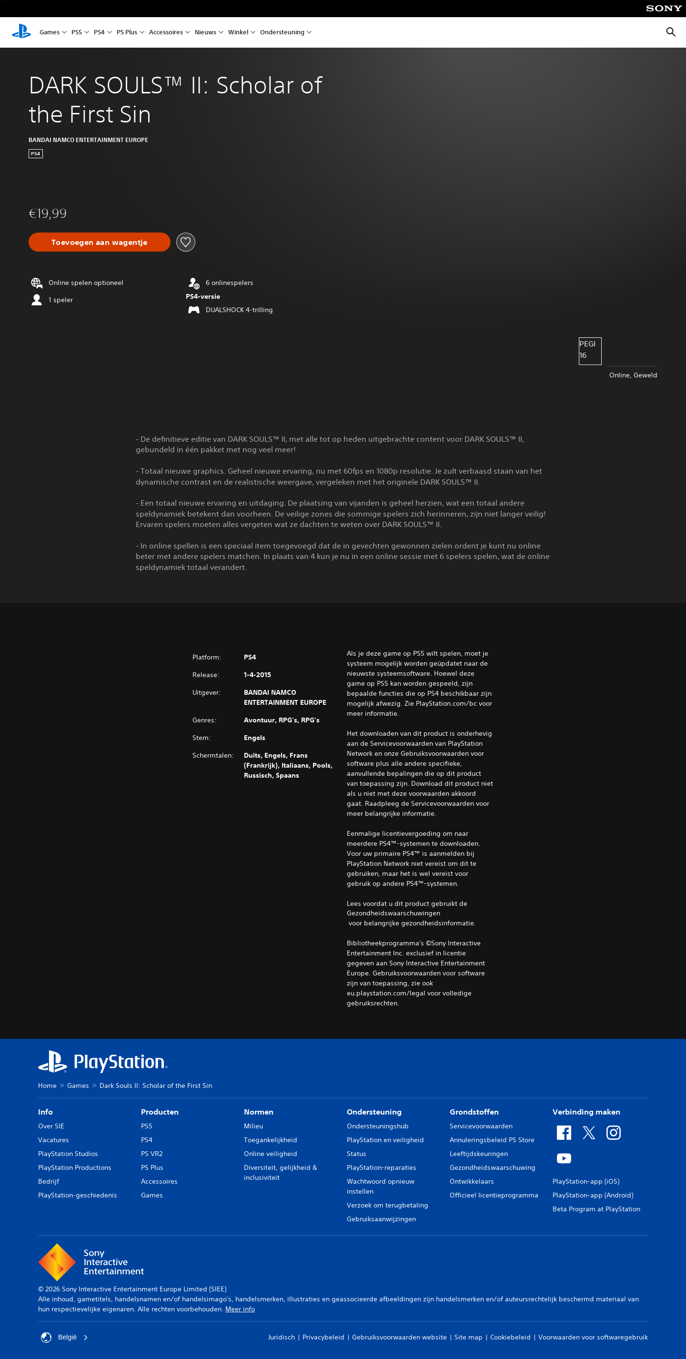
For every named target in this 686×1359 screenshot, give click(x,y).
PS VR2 (151, 1153)
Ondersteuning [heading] (374, 1111)
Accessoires (166, 33)
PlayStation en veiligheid (385, 1140)
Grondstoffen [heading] (474, 1111)
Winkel (238, 33)
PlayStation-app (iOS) (586, 1181)
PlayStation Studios (68, 1153)
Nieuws (205, 33)
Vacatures (53, 1140)
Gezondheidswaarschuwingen (393, 913)
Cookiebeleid (510, 1337)
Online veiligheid (270, 1153)
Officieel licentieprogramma (494, 1195)
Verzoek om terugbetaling (387, 1205)
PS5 (76, 33)
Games (50, 33)
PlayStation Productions (74, 1167)
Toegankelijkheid (270, 1140)
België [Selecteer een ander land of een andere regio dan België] (64, 1337)
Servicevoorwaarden (481, 1126)
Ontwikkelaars (472, 1181)
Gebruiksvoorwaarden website (399, 1337)
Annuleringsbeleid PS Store (492, 1140)
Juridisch (281, 1337)
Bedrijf (48, 1181)
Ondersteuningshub (378, 1126)
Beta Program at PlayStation (596, 1209)
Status (356, 1153)
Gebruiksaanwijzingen (381, 1219)
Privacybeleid (323, 1337)
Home (47, 1085)
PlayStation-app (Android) (593, 1195)
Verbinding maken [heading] (586, 1111)
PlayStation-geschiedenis (77, 1195)
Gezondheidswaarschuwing (492, 1167)
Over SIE (51, 1126)
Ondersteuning (282, 33)
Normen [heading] (258, 1111)
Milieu (253, 1126)
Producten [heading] (160, 1111)
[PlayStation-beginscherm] (21, 32)
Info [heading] (45, 1111)
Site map (468, 1337)
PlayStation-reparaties (381, 1167)
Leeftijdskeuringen (479, 1153)
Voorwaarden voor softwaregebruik (593, 1337)
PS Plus (127, 33)
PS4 (99, 33)
